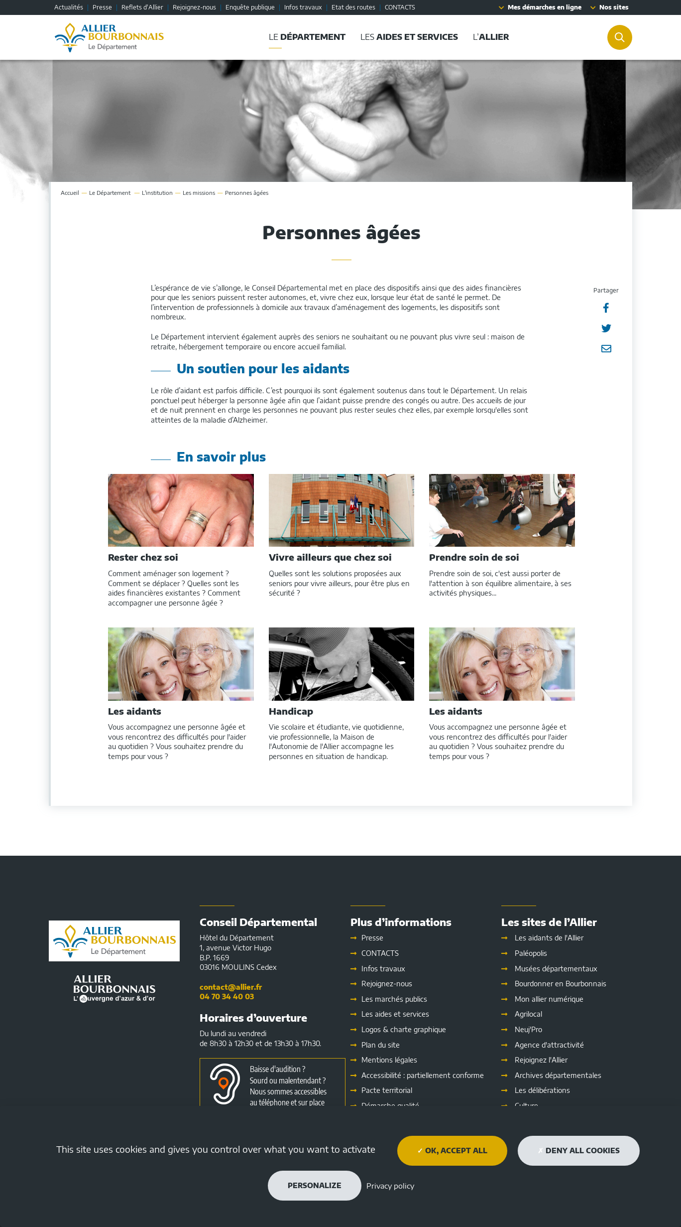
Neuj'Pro (528, 1029)
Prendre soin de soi (474, 557)
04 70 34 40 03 (227, 996)
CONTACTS (400, 7)
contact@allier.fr (231, 987)
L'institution (157, 192)
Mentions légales (389, 1060)
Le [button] (307, 37)
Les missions (199, 192)
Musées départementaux (556, 968)
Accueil (70, 192)
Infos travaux (303, 7)
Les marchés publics (394, 999)
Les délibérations (542, 1090)
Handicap (291, 711)
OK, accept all (452, 1150)
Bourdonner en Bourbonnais (560, 983)
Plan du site (380, 1045)
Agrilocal (528, 1014)
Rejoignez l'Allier (541, 1060)
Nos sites (614, 7)
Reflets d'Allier (142, 7)
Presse (102, 7)
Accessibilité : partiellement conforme (422, 1075)
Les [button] (409, 37)
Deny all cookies (579, 1150)
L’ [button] (491, 37)
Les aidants (134, 711)
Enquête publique (250, 7)
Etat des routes (353, 7)
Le (110, 192)
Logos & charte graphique (403, 1029)
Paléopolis (531, 953)
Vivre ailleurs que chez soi (330, 557)
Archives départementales (558, 1075)
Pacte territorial (386, 1090)
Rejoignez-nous (194, 7)
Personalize (314, 1185)
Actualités (68, 7)
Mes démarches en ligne (544, 7)
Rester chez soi (143, 557)
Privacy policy (390, 1185)
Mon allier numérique (549, 999)
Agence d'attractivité (549, 1045)
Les (395, 1014)
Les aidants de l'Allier (549, 937)
